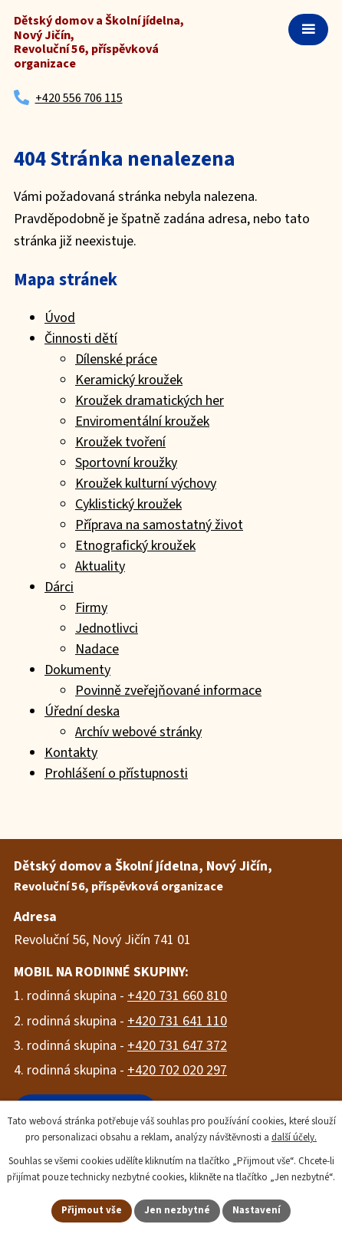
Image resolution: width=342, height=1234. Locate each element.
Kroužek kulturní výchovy (145, 483)
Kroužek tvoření (120, 442)
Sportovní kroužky (126, 462)
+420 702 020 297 (177, 1070)
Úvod (59, 317)
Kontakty (70, 752)
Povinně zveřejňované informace (168, 690)
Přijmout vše (91, 1210)
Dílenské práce (116, 359)
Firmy (91, 607)
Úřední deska (82, 711)
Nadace (97, 649)
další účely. (294, 1137)
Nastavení (256, 1210)
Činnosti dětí (80, 338)
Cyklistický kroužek (128, 504)
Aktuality (100, 566)
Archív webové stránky (138, 732)
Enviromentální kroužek (142, 421)
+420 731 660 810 (177, 995)
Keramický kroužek (129, 380)
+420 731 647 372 (177, 1045)
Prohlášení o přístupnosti (116, 773)
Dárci (59, 587)
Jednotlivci (106, 628)
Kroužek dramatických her (149, 400)
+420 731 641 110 (177, 1021)
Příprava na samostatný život (159, 525)
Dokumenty (77, 670)
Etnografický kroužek (135, 545)
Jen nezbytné (177, 1210)
